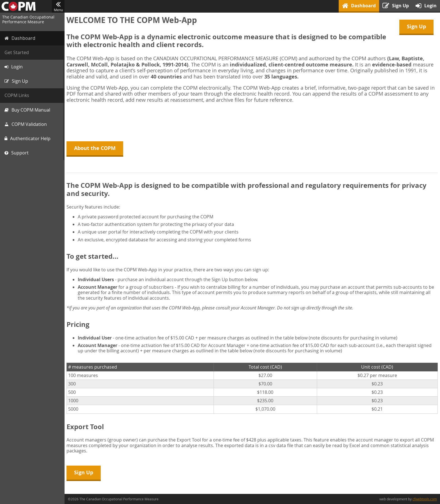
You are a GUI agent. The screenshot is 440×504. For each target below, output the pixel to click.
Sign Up (416, 26)
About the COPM (95, 148)
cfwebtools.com (424, 499)
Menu (58, 6)
